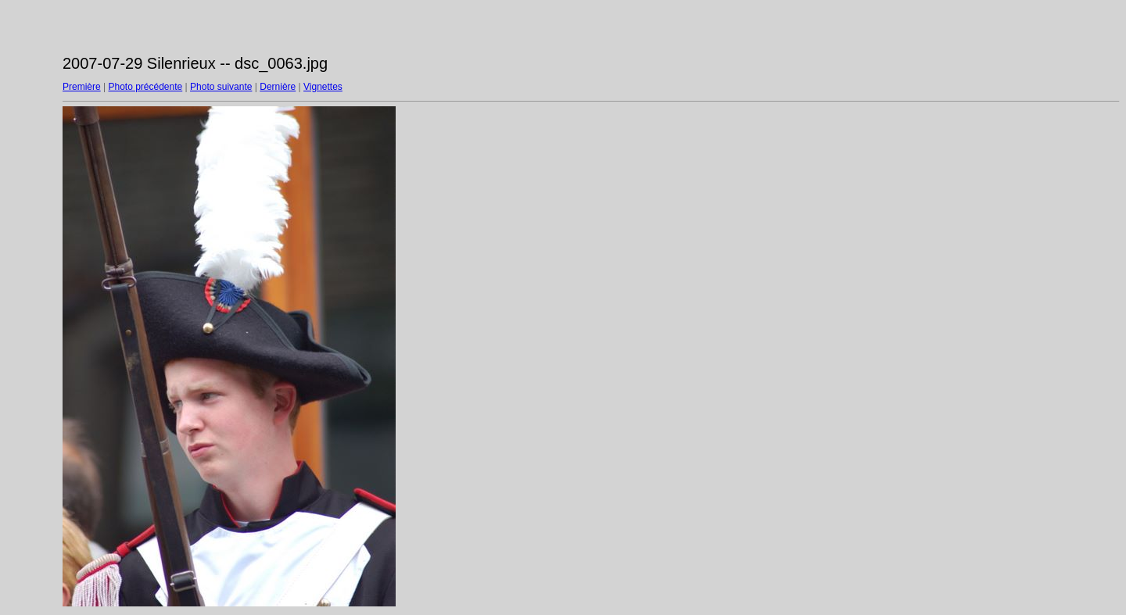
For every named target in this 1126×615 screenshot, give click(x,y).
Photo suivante (221, 86)
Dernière (278, 86)
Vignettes (322, 86)
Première (82, 86)
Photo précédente (145, 86)
